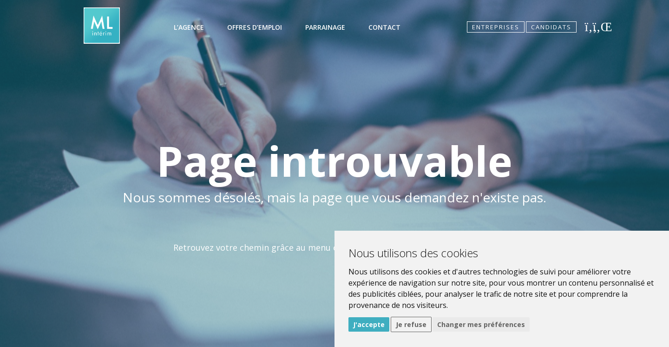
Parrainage (325, 27)
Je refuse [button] (411, 324)
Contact (384, 27)
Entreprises (495, 27)
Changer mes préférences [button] (481, 324)
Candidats (551, 27)
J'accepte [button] (369, 324)
